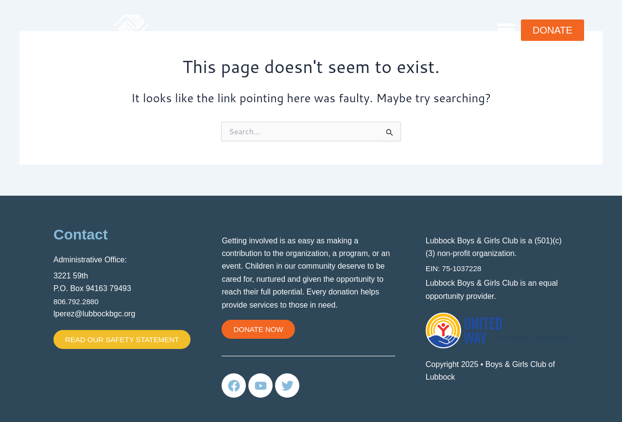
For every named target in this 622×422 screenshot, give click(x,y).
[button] (506, 29)
